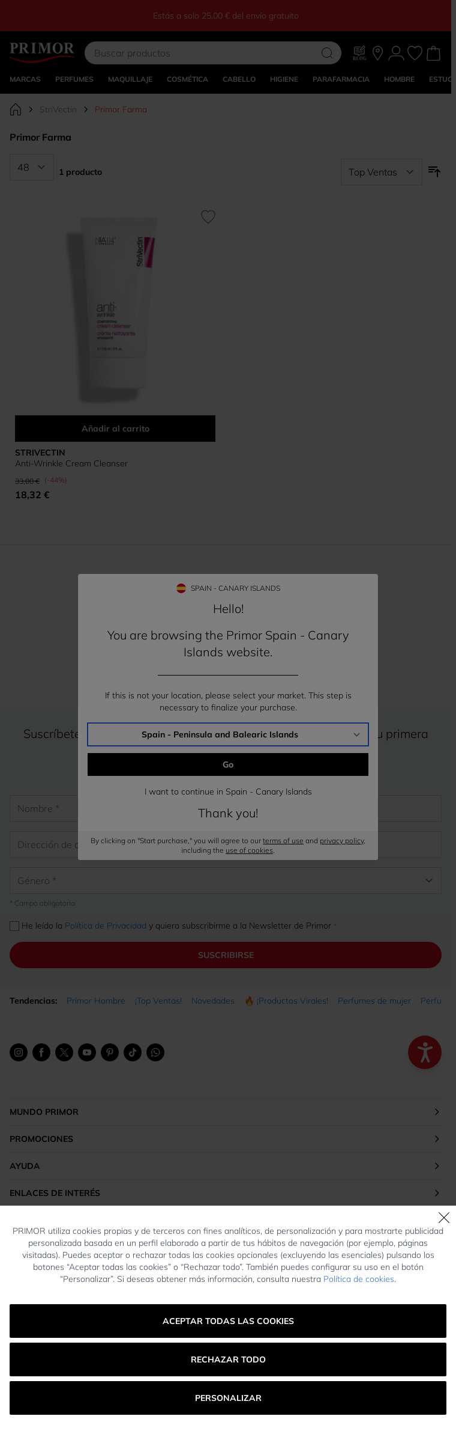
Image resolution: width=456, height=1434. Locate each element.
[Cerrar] (444, 1217)
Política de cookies (358, 1279)
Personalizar (228, 1398)
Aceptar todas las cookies (228, 1321)
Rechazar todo (228, 1359)
